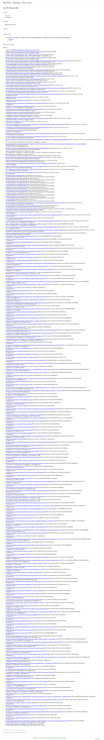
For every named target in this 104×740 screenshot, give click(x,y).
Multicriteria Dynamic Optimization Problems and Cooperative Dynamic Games (24, 317)
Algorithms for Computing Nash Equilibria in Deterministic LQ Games (22, 314)
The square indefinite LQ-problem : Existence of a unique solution (21, 357)
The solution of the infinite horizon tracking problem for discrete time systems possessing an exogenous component (32, 94)
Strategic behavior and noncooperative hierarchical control (19, 106)
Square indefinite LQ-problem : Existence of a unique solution (20, 702)
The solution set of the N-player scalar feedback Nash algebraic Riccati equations (24, 420)
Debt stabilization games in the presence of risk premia (18, 112)
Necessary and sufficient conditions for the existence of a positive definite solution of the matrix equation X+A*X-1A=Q (34, 390)
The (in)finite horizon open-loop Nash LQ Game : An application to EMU (23, 251)
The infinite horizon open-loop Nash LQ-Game (17, 666)
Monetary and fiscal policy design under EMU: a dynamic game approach (23, 54)
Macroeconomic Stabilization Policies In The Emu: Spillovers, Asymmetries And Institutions (27, 69)
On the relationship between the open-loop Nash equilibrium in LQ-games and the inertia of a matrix (29, 363)
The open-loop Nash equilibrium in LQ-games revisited (18, 430)
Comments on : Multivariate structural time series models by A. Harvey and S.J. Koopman (27, 681)
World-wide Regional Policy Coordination (15, 196)
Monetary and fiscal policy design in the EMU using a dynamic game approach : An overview (27, 463)
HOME (61, 737)
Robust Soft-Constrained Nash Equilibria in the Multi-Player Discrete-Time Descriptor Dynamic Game (30, 233)
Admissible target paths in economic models (16, 97)
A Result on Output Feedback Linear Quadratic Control (18, 305)
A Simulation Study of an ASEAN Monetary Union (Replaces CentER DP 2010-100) (25, 339)
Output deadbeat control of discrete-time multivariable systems (20, 354)
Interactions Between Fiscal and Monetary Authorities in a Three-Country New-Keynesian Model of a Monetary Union (33, 202)
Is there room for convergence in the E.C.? (15, 121)
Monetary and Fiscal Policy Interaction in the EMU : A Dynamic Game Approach (25, 705)
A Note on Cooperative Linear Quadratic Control (17, 293)
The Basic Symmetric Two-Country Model (16, 181)
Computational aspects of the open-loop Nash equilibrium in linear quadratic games (25, 103)
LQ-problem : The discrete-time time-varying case (17, 375)
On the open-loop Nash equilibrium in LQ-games (17, 100)
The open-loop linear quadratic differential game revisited (19, 717)
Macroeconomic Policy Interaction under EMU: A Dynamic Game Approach (23, 157)
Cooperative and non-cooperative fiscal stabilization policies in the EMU (23, 109)
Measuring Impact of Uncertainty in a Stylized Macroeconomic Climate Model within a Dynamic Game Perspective (33, 133)
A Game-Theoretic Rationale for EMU (15, 366)
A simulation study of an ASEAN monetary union (17, 115)
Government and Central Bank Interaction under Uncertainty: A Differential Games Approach (27, 127)
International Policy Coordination (13, 175)
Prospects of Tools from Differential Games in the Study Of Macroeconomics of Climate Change (28, 324)
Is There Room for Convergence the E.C (15, 130)
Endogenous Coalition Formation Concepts (16, 187)
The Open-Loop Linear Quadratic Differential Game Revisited (20, 260)
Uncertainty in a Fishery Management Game (16, 290)
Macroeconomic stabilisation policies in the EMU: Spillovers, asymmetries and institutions (27, 63)
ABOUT (34, 737)
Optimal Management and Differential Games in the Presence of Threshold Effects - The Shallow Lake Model (31, 330)
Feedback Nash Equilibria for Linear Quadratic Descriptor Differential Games (24, 299)
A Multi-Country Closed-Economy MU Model (16, 190)
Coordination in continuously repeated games (16, 675)
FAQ (38, 737)
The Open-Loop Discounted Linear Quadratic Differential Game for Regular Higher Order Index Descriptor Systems (33, 345)
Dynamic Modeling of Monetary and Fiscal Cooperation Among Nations (22, 205)
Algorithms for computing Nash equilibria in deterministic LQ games (22, 172)
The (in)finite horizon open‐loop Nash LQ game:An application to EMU (22, 169)
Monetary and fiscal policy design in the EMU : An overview (20, 636)
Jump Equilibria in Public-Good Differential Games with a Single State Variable (24, 208)
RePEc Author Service (17, 2)
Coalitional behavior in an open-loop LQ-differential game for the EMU (22, 599)
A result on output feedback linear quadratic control (18, 478)
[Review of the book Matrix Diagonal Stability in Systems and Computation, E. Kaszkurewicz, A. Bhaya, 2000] (32, 505)
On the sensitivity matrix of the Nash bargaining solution (19, 217)
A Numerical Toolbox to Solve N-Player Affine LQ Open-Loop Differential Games (25, 136)
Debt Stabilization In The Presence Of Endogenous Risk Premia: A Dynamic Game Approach (27, 91)
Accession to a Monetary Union (13, 193)
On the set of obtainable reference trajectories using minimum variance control (24, 593)
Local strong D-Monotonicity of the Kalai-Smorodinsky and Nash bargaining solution (25, 245)
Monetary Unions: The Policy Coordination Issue (17, 723)
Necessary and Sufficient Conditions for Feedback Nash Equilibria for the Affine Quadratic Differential (30, 269)
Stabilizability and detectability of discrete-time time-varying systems (22, 630)
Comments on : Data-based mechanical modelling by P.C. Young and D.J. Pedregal (25, 417)
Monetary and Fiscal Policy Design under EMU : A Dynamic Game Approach (24, 414)
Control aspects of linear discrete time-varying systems (18, 517)
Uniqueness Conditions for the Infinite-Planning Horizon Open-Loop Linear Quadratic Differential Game (30, 248)
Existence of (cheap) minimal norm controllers (16, 678)
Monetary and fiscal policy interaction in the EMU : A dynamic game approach (24, 445)
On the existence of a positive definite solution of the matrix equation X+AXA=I (24, 372)
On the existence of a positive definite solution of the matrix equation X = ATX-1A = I (26, 602)
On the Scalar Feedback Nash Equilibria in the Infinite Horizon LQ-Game (23, 254)
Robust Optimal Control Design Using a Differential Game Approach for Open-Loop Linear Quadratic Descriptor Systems (34, 230)
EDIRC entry (11, 39)
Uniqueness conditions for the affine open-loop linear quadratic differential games (25, 508)
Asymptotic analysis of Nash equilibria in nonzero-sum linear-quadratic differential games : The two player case (32, 387)
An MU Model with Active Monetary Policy (16, 184)
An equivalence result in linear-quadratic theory (17, 669)
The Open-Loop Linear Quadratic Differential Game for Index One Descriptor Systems (26, 308)
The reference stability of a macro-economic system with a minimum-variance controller (26, 563)
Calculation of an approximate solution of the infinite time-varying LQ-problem (24, 360)
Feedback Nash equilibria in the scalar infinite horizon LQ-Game (21, 514)
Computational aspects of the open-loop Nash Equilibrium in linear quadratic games (25, 266)
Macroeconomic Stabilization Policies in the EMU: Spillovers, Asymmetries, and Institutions (27, 73)
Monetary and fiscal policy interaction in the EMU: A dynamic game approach (24, 51)
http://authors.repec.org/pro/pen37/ (19, 732)
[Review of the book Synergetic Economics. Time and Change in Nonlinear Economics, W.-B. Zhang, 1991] (31, 520)
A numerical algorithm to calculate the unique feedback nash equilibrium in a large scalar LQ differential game (31, 408)
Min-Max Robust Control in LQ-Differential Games (18, 211)
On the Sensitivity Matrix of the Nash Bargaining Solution (19, 236)
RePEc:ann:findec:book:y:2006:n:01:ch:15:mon (24, 50)
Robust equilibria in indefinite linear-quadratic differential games (21, 487)
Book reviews (9, 151)
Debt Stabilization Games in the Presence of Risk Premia (19, 272)
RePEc (64, 737)
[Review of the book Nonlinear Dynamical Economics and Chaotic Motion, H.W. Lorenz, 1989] (28, 581)
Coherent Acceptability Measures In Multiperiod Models (19, 66)
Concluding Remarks (11, 199)
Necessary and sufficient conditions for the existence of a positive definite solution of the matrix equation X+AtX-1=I (33, 369)
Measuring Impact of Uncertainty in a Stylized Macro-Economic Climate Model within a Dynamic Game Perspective (33, 281)
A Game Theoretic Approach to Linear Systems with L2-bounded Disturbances (24, 336)
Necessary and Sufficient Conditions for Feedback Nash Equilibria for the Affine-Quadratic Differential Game (31, 227)
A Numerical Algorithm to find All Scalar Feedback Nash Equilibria (21, 311)
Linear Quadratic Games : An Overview (15, 342)
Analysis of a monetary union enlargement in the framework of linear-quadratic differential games (28, 148)
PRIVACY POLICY (43, 737)
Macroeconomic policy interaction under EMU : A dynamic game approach (23, 454)
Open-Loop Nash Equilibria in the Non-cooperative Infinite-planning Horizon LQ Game (26, 275)
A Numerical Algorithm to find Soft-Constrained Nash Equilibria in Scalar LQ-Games (26, 284)
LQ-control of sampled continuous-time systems (17, 393)
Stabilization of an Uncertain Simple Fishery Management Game (21, 257)
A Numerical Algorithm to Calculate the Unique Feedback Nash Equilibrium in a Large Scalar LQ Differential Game (33, 214)
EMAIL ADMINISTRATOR (53, 737)
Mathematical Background (12, 178)
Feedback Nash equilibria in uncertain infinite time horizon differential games (24, 645)
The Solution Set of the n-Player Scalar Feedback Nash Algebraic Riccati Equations (25, 278)
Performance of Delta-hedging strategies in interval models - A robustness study (24, 320)
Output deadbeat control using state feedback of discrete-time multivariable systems (25, 511)
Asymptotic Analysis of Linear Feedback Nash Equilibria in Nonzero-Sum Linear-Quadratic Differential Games (32, 221)
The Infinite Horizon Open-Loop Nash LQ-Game (17, 384)
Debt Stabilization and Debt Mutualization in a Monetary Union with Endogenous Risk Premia (28, 85)
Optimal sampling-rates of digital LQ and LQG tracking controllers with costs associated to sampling (29, 378)
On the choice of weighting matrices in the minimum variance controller (22, 523)
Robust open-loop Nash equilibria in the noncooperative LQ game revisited (23, 584)
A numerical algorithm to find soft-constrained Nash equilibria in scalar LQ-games (25, 545)
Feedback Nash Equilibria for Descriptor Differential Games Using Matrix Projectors (25, 296)
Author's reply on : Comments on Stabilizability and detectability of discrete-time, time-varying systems (30, 626)
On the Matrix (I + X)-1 (11, 287)
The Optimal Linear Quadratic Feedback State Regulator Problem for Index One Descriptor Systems (29, 333)
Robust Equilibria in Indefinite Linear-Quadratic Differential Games (21, 224)
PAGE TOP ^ (97, 738)
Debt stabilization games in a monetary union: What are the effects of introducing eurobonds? (27, 118)
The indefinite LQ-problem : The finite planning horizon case (20, 348)
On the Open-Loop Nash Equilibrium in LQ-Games (18, 396)
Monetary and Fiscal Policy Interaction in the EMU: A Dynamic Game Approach (24, 82)
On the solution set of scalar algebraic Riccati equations (18, 423)
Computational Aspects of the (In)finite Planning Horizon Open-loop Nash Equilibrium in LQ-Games (29, 163)
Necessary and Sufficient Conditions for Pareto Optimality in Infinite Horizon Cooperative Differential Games (31, 263)
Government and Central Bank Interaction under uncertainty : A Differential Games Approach (27, 302)
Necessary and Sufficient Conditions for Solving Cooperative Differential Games (24, 239)
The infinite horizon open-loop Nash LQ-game (16, 381)
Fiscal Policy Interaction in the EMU (14, 327)
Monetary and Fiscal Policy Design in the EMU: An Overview (20, 160)
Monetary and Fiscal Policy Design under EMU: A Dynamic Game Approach (24, 79)
